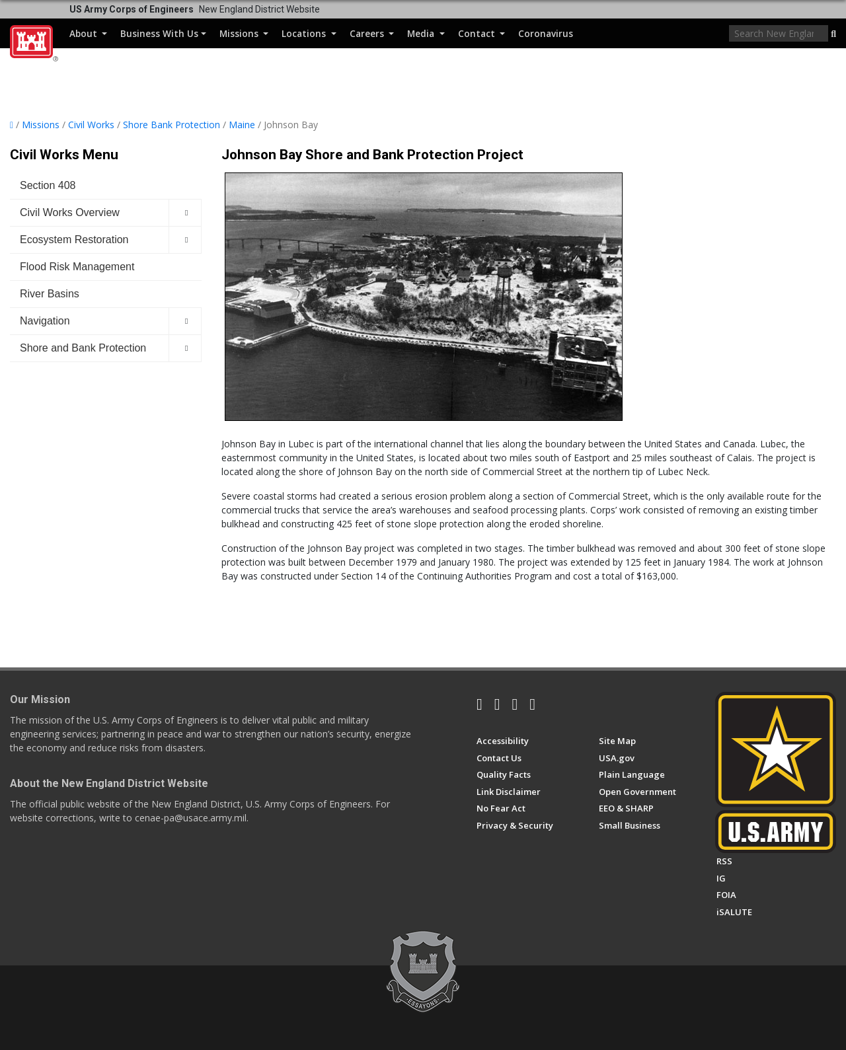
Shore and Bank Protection (83, 348)
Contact (481, 33)
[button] (833, 34)
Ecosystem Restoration (74, 239)
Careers (372, 33)
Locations (309, 33)
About (88, 33)
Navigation (45, 320)
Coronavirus (545, 33)
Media (425, 33)
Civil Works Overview (70, 212)
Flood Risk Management (77, 266)
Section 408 (48, 185)
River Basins (49, 293)
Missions (243, 33)
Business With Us (163, 33)
